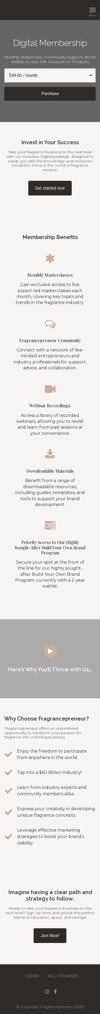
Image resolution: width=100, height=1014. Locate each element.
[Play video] (50, 651)
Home (32, 976)
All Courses (63, 976)
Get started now (50, 188)
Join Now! (50, 935)
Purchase (50, 93)
